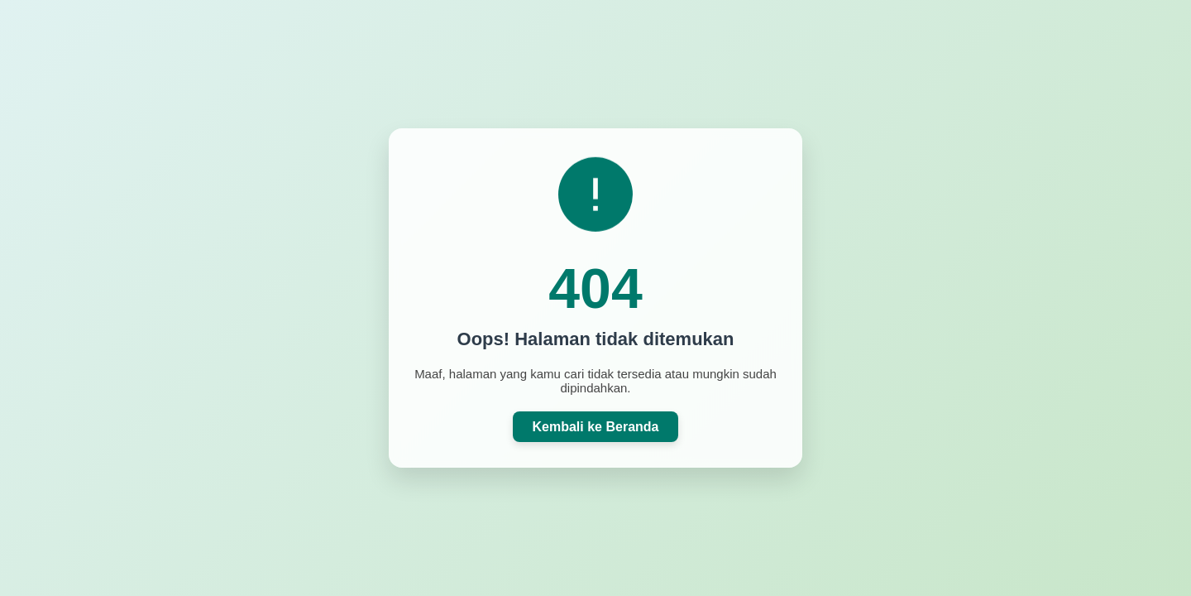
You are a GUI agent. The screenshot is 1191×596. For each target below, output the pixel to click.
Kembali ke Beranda (596, 427)
